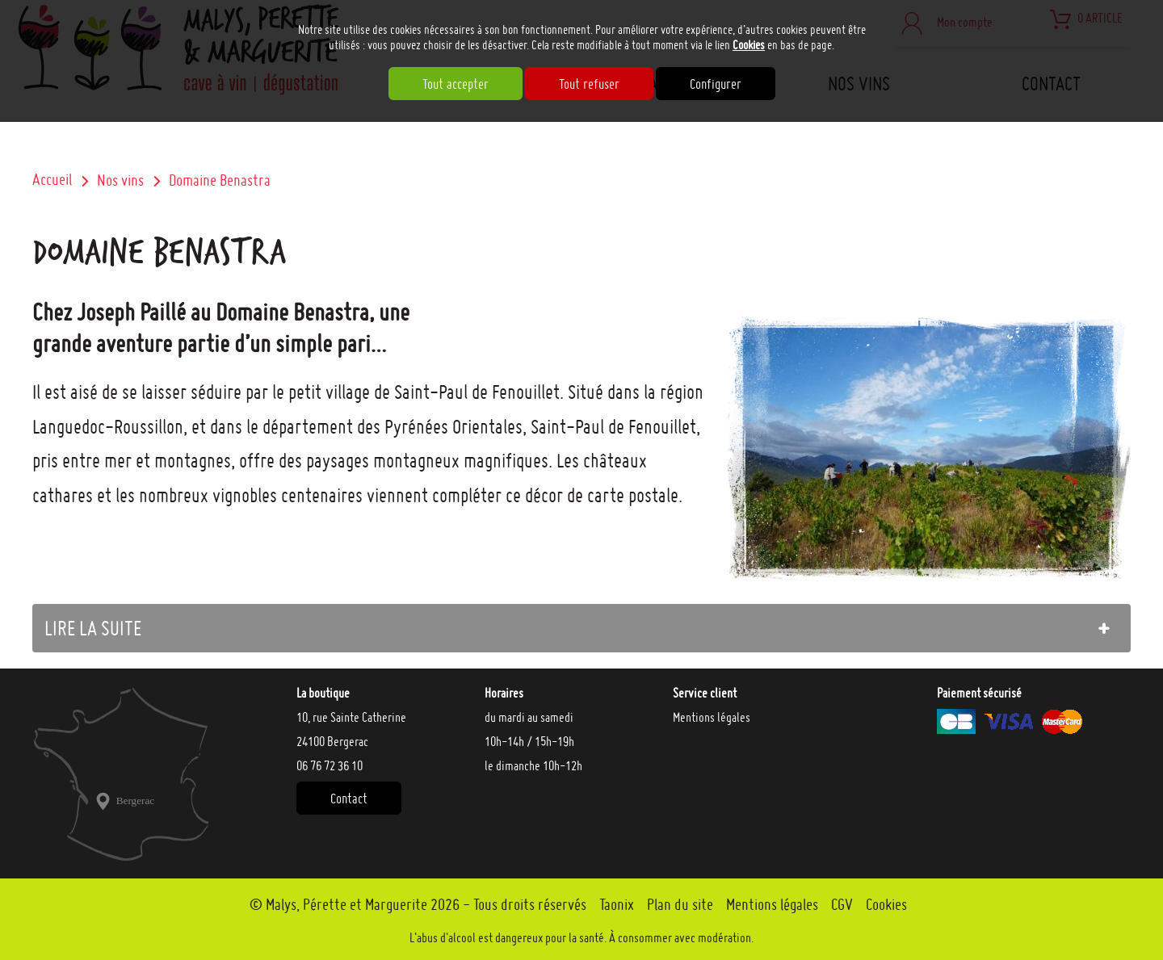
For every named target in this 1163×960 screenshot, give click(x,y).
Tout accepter (455, 83)
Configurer (715, 83)
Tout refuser (589, 83)
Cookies (749, 44)
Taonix (616, 904)
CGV (842, 904)
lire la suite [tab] (92, 628)
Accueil (52, 179)
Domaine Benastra (220, 180)
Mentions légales (711, 717)
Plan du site (680, 904)
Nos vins (120, 180)
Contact (348, 798)
